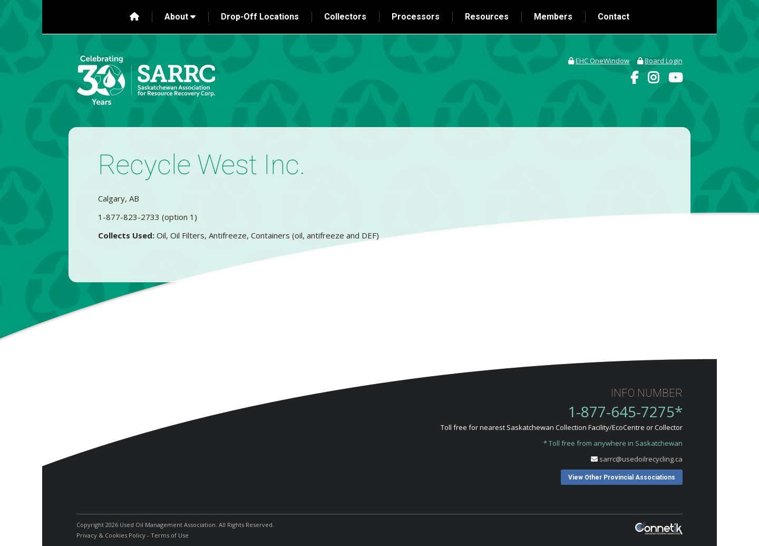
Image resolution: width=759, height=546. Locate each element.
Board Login (664, 60)
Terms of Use (170, 535)
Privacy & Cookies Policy (110, 535)
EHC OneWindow (602, 60)
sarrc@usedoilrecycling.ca (641, 459)
